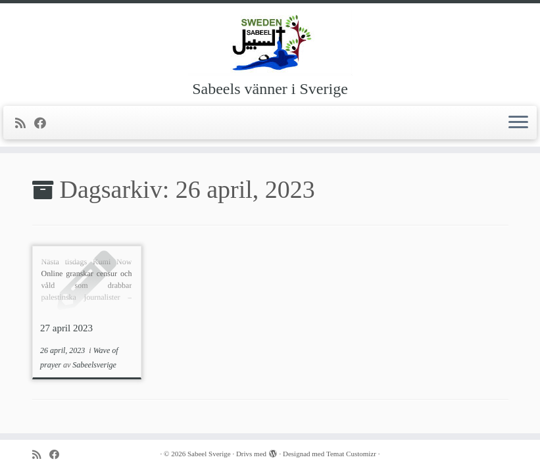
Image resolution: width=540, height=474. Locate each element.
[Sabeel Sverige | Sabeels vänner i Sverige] (270, 43)
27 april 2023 (66, 328)
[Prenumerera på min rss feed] (24, 123)
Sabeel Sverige (209, 454)
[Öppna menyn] (518, 123)
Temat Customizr (351, 454)
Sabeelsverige (94, 364)
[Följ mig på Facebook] (44, 123)
